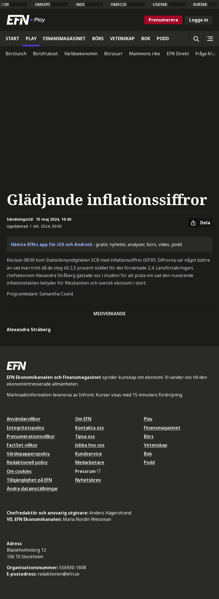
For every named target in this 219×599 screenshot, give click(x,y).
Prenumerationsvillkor (31, 436)
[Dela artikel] (200, 223)
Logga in (198, 20)
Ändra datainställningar (32, 488)
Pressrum (87, 471)
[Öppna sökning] (196, 38)
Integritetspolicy (25, 428)
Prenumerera (163, 20)
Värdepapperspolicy (28, 454)
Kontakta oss (89, 428)
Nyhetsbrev (88, 480)
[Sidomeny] (210, 38)
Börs (149, 436)
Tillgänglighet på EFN (29, 480)
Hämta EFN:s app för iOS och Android (51, 244)
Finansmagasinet (162, 428)
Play (148, 419)
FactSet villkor (22, 445)
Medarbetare (89, 462)
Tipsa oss (85, 436)
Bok (148, 454)
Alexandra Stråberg (29, 329)
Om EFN (83, 419)
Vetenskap (155, 445)
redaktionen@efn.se (58, 574)
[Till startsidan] (27, 20)
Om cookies (19, 471)
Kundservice (88, 454)
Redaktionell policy (27, 462)
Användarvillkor (24, 419)
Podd (149, 462)
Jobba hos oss (89, 445)
